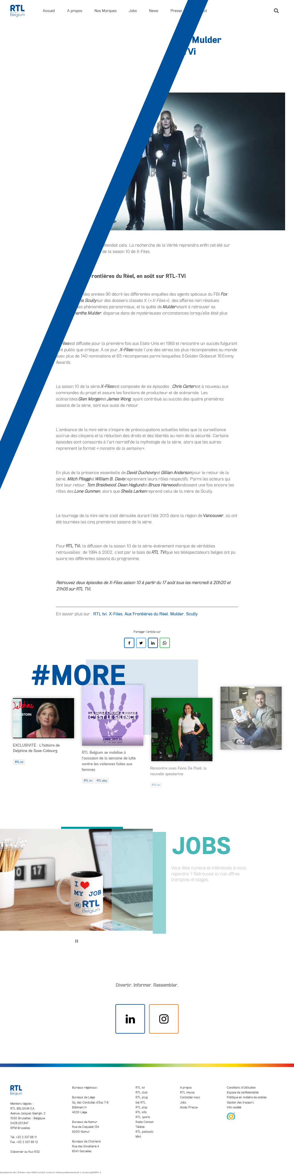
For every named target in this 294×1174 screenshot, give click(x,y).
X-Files (115, 613)
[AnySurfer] (231, 1116)
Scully (192, 613)
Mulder (177, 613)
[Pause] (76, 941)
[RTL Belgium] (20, 11)
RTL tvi (100, 613)
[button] (276, 10)
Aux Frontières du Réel (146, 613)
